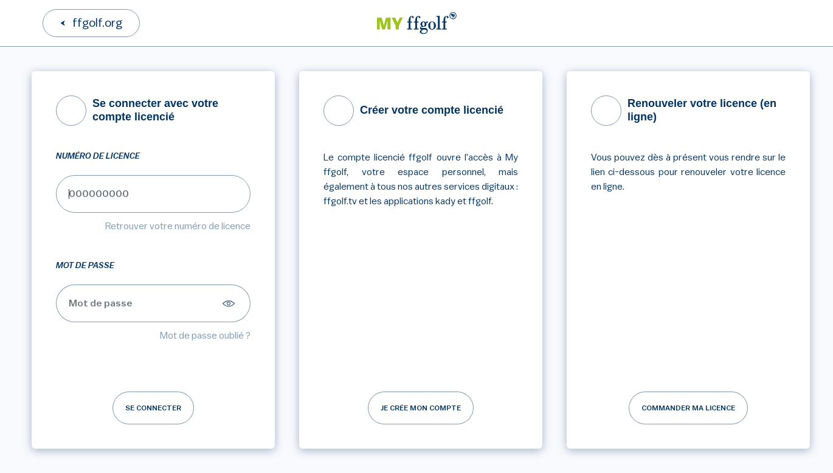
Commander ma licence (688, 408)
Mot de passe (85, 265)
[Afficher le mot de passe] (230, 303)
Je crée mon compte (421, 408)
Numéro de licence (98, 156)
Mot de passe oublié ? (205, 335)
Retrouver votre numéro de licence (178, 226)
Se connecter (153, 408)
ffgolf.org (97, 23)
